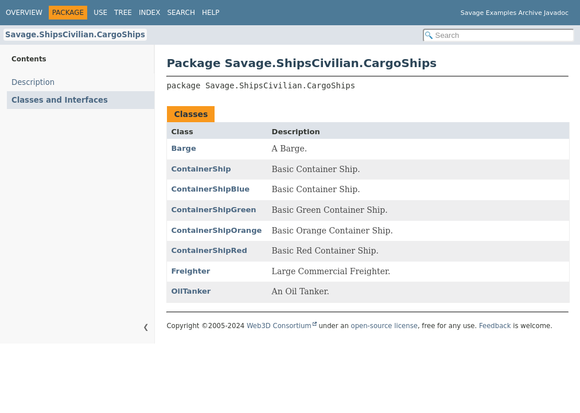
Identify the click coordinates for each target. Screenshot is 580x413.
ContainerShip (201, 169)
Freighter (190, 271)
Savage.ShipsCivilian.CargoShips (75, 34)
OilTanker (191, 291)
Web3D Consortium (279, 326)
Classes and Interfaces (59, 100)
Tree (123, 13)
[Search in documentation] (498, 35)
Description (33, 82)
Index (150, 13)
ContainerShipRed (209, 250)
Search (181, 13)
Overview (24, 13)
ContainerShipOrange (216, 230)
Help (211, 13)
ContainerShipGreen (213, 209)
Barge (183, 148)
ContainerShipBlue (210, 189)
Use (100, 13)
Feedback (495, 326)
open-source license (384, 326)
